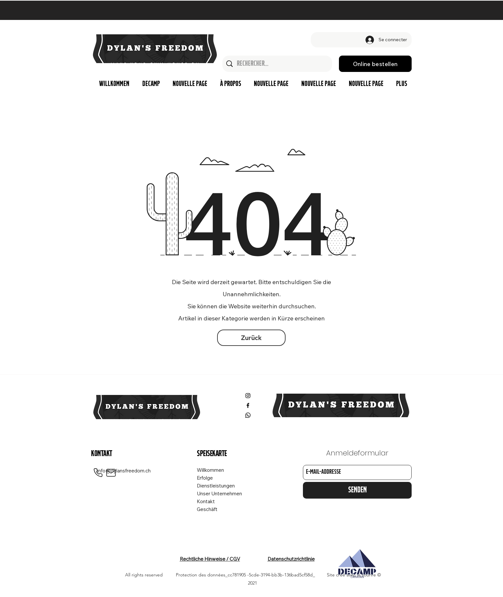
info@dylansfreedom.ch (124, 471)
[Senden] (357, 490)
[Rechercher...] (277, 64)
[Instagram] (248, 395)
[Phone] (97, 472)
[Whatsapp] (248, 415)
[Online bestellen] (375, 64)
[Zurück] (251, 338)
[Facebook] (248, 405)
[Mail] (111, 472)
